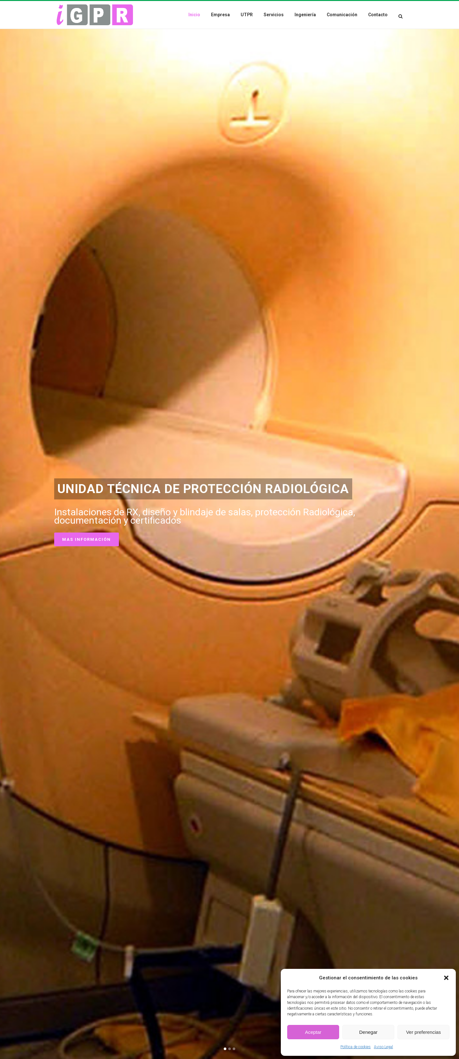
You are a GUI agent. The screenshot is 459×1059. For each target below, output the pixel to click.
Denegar (368, 1032)
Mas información (86, 541)
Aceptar (313, 1032)
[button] (446, 978)
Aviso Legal (383, 1047)
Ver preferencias (423, 1032)
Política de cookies (355, 1047)
